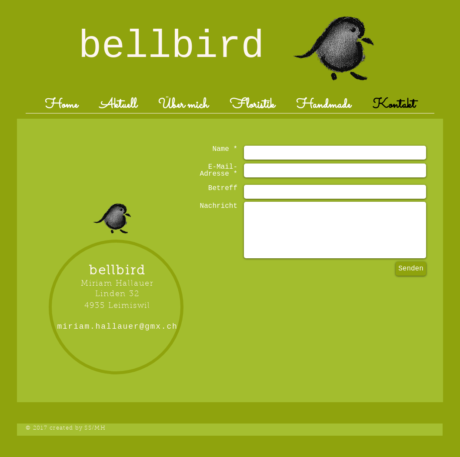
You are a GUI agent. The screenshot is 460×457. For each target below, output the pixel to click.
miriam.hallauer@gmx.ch (117, 326)
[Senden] (411, 269)
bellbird (171, 47)
